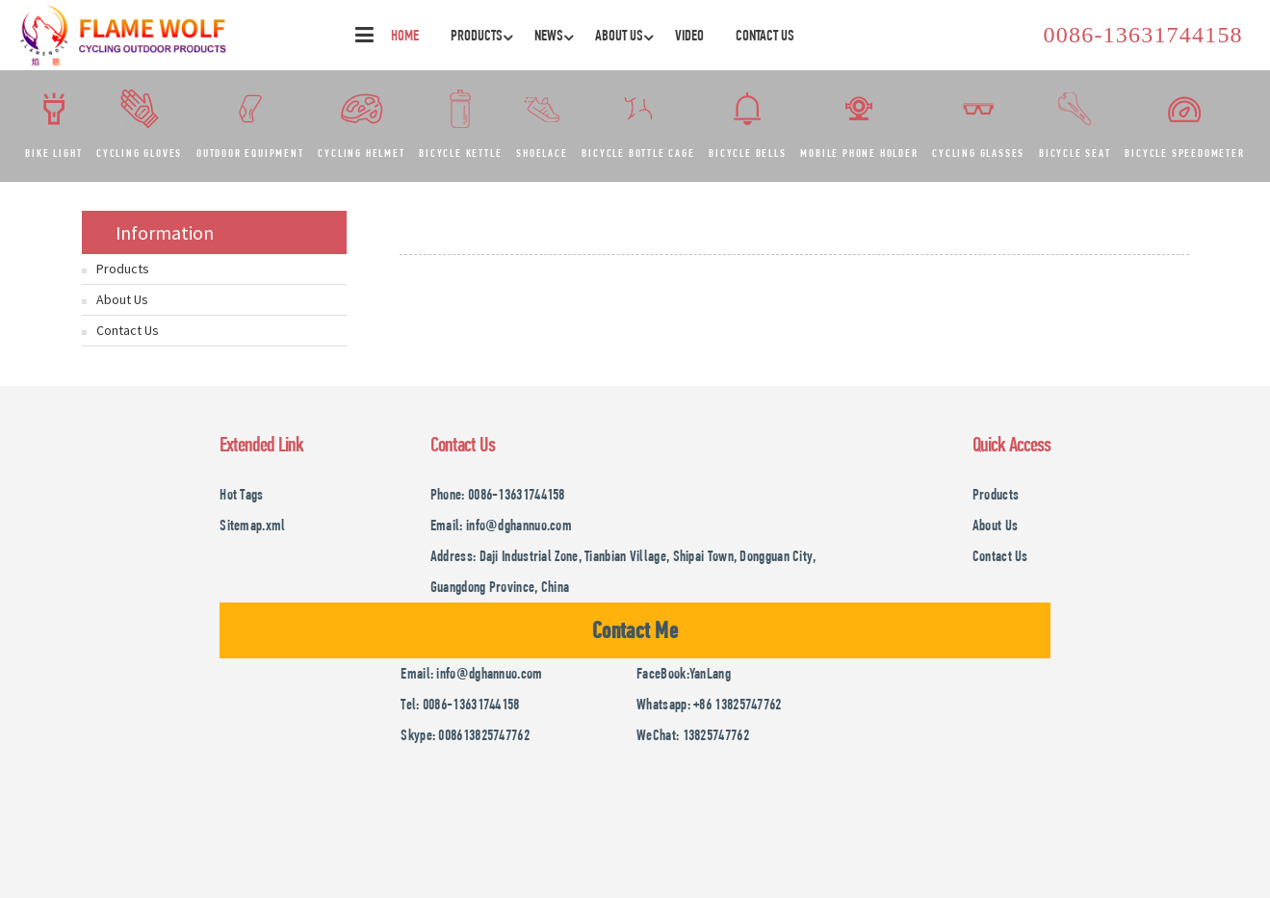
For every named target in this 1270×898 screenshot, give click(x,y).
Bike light (53, 153)
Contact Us (765, 35)
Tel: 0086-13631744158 (460, 704)
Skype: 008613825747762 (465, 735)
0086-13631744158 (1143, 34)
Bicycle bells (747, 153)
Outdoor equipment (250, 153)
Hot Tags (241, 494)
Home (405, 35)
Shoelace (541, 153)
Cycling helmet (361, 153)
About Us (626, 35)
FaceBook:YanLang (683, 673)
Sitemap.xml (252, 525)
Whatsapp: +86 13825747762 (709, 704)
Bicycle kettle (460, 153)
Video (689, 35)
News (556, 35)
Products (484, 35)
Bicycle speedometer (1184, 153)
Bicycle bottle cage (638, 153)
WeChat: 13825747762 (692, 735)
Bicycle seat (1075, 153)
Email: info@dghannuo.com (501, 525)
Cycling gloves (139, 153)
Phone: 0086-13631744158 (497, 494)
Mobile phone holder (859, 153)
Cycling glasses (978, 153)
